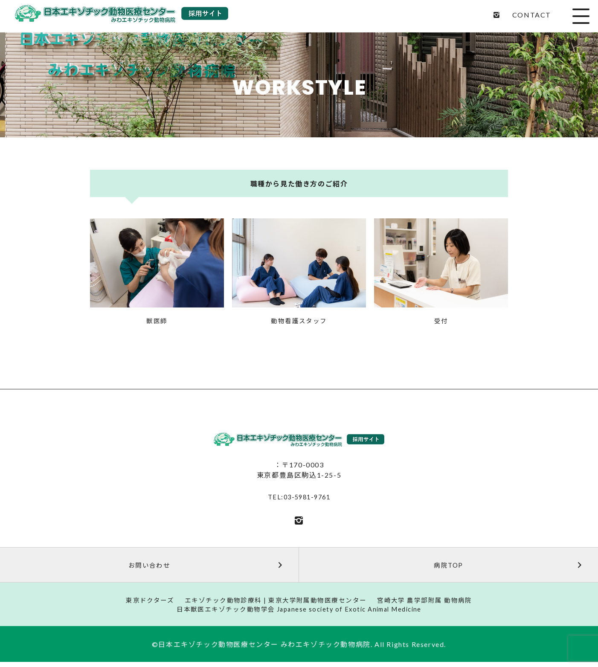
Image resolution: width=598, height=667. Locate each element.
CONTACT (531, 15)
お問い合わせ (208, 566)
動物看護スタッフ (299, 321)
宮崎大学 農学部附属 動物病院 (432, 603)
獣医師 (156, 321)
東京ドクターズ (140, 603)
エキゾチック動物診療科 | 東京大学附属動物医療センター (274, 603)
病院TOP (511, 566)
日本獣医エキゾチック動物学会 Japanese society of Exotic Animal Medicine (299, 613)
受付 (441, 321)
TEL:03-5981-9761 (299, 498)
